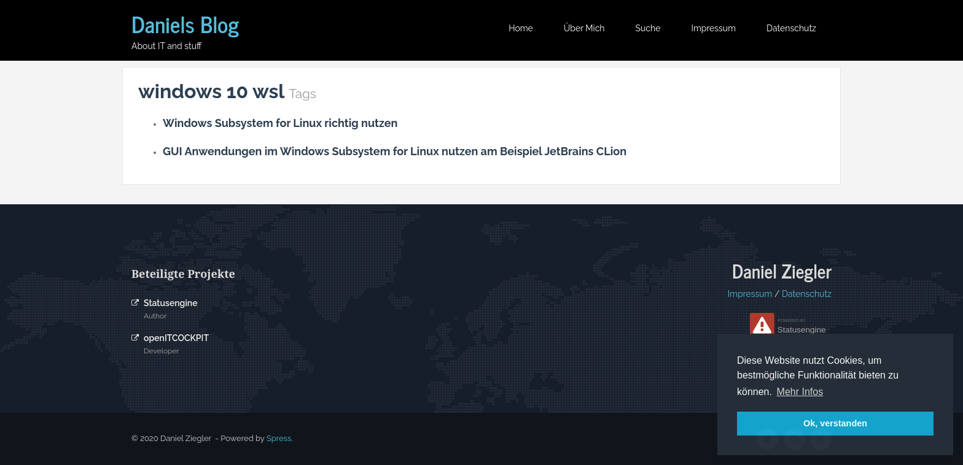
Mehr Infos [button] (800, 391)
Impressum (713, 28)
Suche (648, 28)
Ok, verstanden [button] (835, 423)
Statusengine (170, 303)
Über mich (584, 28)
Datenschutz (791, 28)
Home (521, 28)
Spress (279, 438)
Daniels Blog (185, 24)
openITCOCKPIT (176, 338)
